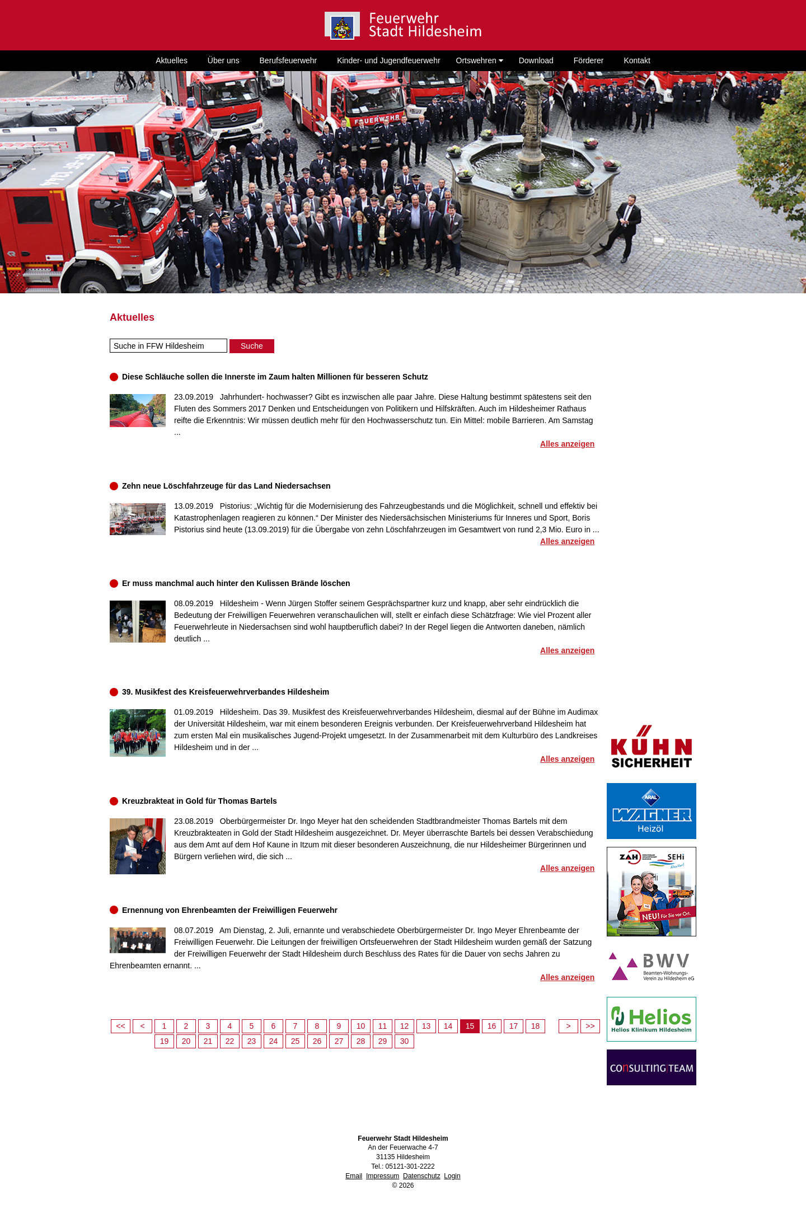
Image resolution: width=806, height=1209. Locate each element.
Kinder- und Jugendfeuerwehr (388, 60)
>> (589, 1025)
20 (186, 1041)
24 (273, 1041)
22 (230, 1041)
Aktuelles (172, 60)
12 (404, 1025)
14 (448, 1025)
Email (353, 1176)
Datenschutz (422, 1176)
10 (361, 1025)
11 (382, 1025)
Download (536, 60)
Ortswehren (479, 60)
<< (120, 1025)
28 (361, 1041)
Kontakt (637, 60)
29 (382, 1041)
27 (339, 1041)
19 (164, 1041)
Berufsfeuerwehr (288, 60)
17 (513, 1025)
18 (535, 1025)
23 (251, 1041)
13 (426, 1025)
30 (404, 1041)
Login (452, 1176)
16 (492, 1025)
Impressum (382, 1176)
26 (317, 1041)
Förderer (589, 60)
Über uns (224, 60)
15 (470, 1025)
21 (208, 1041)
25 (295, 1041)
